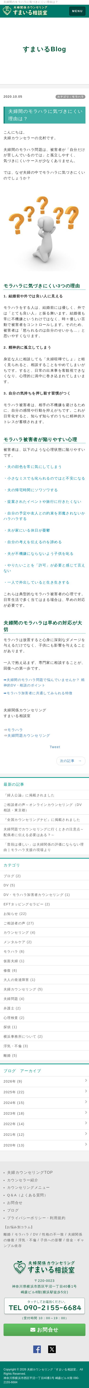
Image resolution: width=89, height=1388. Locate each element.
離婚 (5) (10, 1055)
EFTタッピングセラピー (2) (27, 904)
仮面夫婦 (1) (14, 961)
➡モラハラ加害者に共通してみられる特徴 (38, 693)
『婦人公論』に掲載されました (29, 795)
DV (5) (9, 885)
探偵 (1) (10, 1027)
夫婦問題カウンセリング (28, 735)
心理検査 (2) (14, 1018)
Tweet (55, 747)
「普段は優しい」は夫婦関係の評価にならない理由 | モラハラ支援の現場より (44, 847)
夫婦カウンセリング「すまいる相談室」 (53, 1369)
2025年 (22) (14, 1092)
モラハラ (15, 730)
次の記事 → (71, 761)
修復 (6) (10, 970)
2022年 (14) (14, 1124)
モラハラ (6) (14, 951)
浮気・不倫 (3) (16, 1046)
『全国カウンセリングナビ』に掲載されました (42, 820)
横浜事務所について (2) (23, 1036)
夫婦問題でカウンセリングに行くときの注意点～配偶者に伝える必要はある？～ (44, 832)
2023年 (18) (14, 1113)
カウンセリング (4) (19, 932)
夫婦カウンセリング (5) (23, 989)
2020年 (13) (14, 1145)
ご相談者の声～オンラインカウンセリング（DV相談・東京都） (43, 807)
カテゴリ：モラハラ (70, 96)
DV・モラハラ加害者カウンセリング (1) (37, 895)
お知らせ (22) (15, 914)
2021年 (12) (14, 1134)
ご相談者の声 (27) (19, 923)
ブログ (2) (12, 876)
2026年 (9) (13, 1081)
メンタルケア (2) (18, 942)
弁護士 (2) (12, 1008)
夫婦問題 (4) (14, 999)
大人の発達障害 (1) (19, 980)
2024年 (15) (14, 1103)
